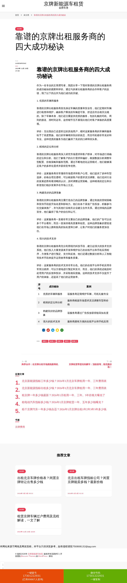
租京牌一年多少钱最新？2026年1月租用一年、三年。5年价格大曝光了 (63, 395)
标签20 (74, 341)
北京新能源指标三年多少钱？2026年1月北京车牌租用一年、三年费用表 (64, 381)
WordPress (43, 556)
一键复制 (95, 576)
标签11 (45, 341)
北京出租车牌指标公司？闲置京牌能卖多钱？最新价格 (89, 480)
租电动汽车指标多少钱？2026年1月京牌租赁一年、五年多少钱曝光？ (63, 402)
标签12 (52, 341)
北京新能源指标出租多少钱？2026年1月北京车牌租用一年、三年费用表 (64, 388)
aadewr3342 (20, 63)
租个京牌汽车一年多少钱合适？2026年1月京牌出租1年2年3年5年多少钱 (64, 409)
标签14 (59, 341)
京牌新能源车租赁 (64, 4)
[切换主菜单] (3, 6)
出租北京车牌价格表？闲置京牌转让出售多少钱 (38, 480)
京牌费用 (20, 426)
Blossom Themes (28, 556)
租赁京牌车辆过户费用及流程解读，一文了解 (38, 518)
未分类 (19, 29)
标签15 (67, 341)
